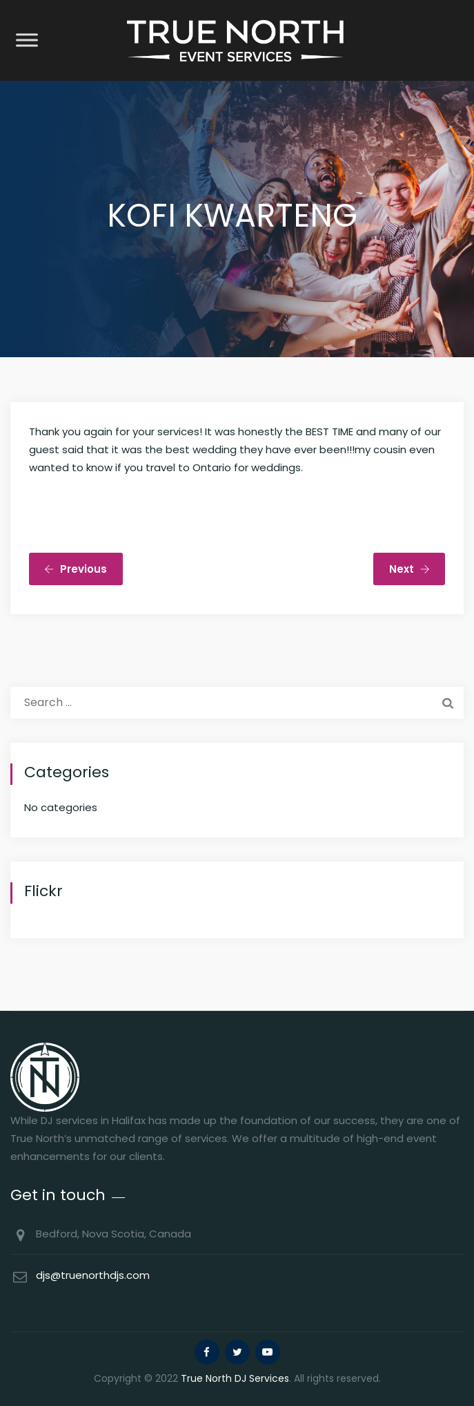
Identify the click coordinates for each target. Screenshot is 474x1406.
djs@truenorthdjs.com (93, 1275)
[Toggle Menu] (27, 39)
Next (409, 569)
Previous (75, 569)
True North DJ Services (235, 1378)
